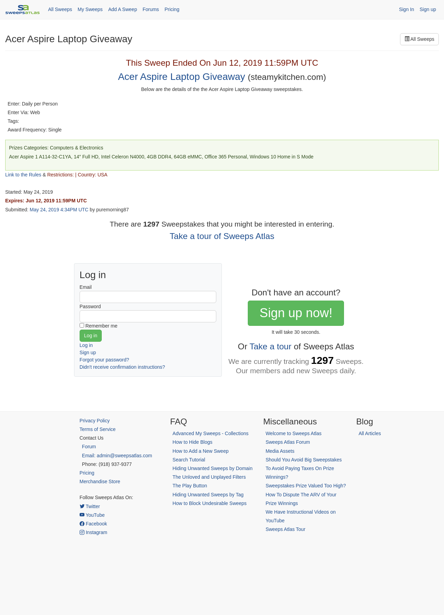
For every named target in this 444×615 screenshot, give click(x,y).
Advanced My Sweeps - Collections (210, 433)
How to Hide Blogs (192, 442)
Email (86, 287)
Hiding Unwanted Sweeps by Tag (208, 494)
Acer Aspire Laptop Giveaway (181, 76)
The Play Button (190, 485)
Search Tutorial (189, 459)
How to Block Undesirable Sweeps (210, 503)
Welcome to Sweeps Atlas (293, 433)
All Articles (370, 433)
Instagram (93, 532)
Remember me (101, 326)
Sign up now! (296, 313)
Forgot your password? (104, 359)
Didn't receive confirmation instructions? (122, 367)
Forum (89, 446)
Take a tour (270, 346)
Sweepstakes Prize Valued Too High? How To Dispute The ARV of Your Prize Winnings (305, 494)
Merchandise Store (100, 481)
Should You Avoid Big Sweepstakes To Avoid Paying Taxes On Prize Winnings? (303, 468)
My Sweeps (90, 9)
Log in (86, 345)
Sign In (406, 9)
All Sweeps (60, 9)
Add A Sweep (122, 9)
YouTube (92, 515)
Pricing (171, 9)
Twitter (90, 506)
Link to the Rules (23, 174)
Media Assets (279, 451)
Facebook (93, 523)
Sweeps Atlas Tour (285, 529)
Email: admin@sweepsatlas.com (117, 455)
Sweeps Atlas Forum (287, 442)
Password (90, 306)
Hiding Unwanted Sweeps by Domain (213, 468)
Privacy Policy (95, 420)
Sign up (428, 9)
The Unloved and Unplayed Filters (209, 477)
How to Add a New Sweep (201, 451)
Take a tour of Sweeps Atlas (222, 236)
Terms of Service (98, 429)
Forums (151, 9)
